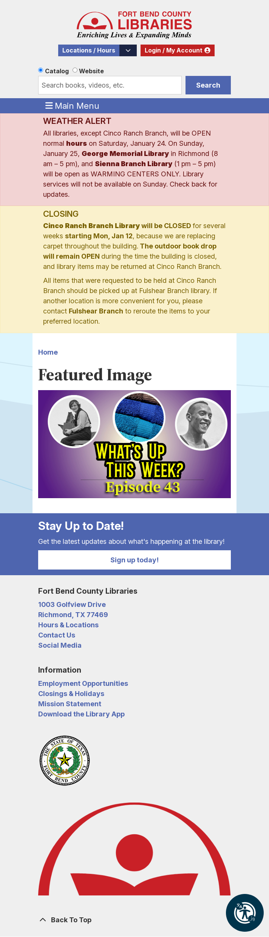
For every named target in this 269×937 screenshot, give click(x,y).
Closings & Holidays (71, 694)
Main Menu (72, 105)
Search (208, 85)
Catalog (57, 71)
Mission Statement (69, 704)
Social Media (60, 645)
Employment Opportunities (83, 683)
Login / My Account (174, 50)
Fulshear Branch (96, 311)
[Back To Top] (134, 919)
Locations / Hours (88, 50)
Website (91, 71)
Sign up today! (134, 560)
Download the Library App (81, 714)
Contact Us (56, 635)
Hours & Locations (68, 625)
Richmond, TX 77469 (73, 615)
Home (48, 352)
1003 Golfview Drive (72, 604)
